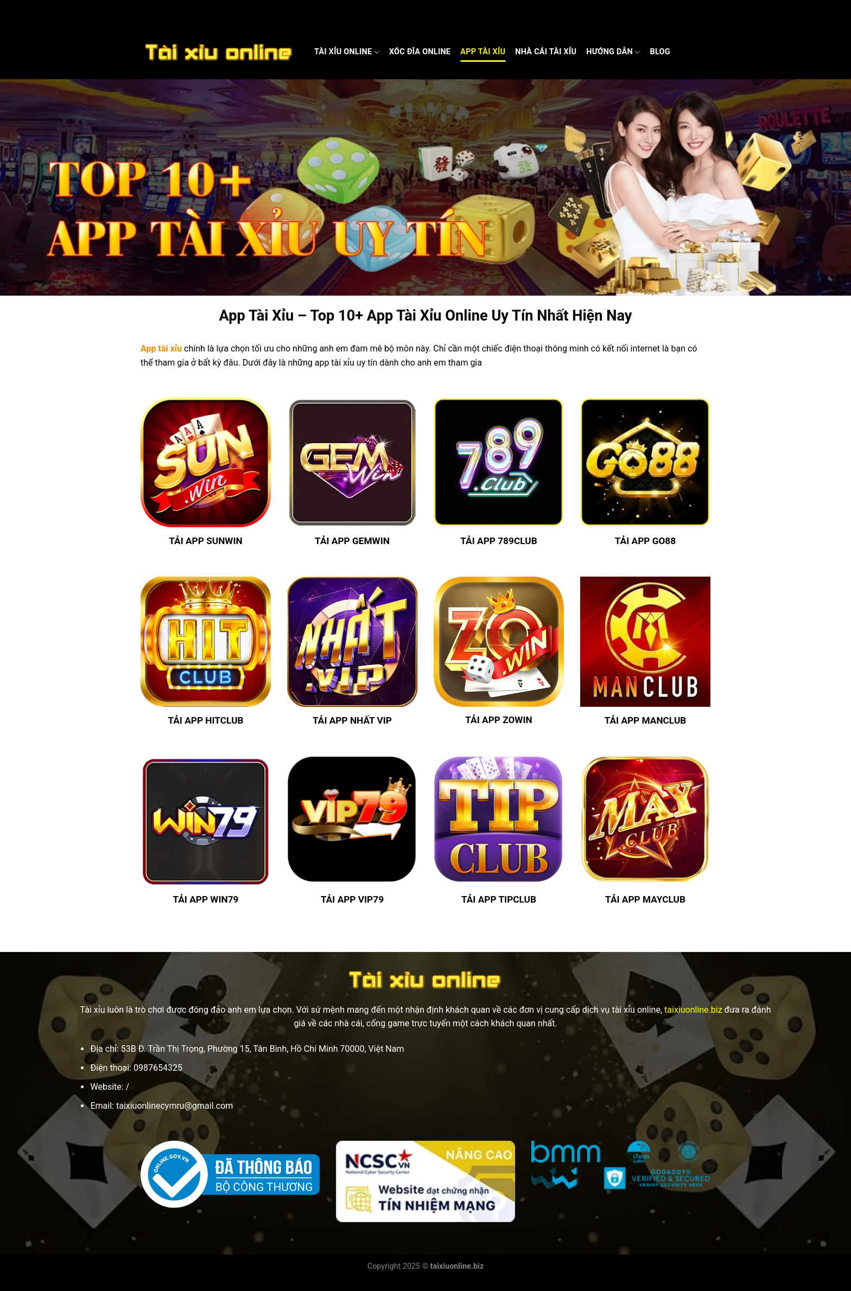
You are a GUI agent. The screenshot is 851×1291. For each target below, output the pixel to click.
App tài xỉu (161, 348)
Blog (660, 51)
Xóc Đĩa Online (419, 51)
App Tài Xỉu (482, 51)
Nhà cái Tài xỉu (545, 51)
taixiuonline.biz (693, 1010)
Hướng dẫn (613, 52)
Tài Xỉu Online (346, 52)
